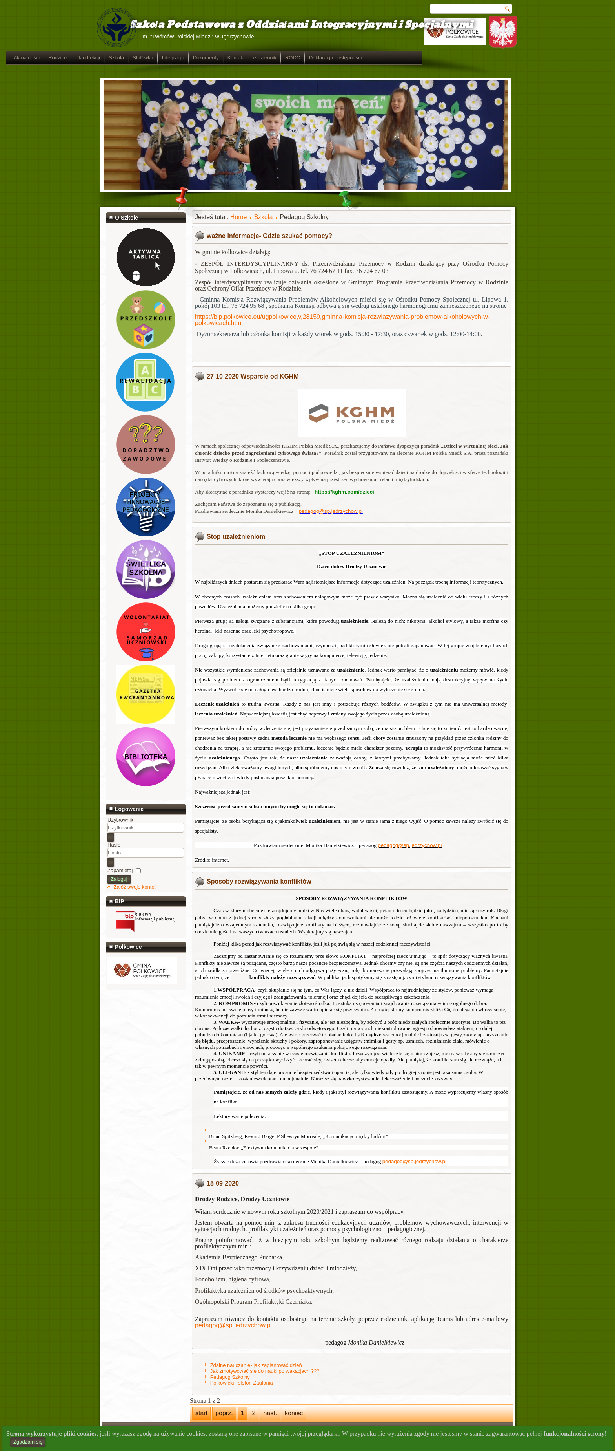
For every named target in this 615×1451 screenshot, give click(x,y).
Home (238, 217)
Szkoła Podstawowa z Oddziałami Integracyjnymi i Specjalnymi (289, 24)
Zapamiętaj (120, 870)
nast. (270, 1413)
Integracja (266, 57)
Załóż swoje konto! (135, 887)
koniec (294, 1413)
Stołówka (236, 57)
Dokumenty (299, 57)
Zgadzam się (27, 1442)
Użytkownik (120, 820)
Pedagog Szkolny (230, 1377)
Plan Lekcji (181, 57)
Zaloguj (119, 879)
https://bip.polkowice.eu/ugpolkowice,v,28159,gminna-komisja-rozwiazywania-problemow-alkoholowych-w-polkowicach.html (342, 319)
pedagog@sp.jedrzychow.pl (331, 511)
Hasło (113, 845)
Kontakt (329, 57)
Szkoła (209, 57)
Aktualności (120, 57)
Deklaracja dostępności (428, 57)
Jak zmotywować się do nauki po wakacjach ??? (265, 1371)
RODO (386, 57)
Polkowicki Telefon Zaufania (241, 1383)
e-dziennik (358, 57)
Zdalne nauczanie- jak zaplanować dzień (256, 1365)
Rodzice (151, 57)
